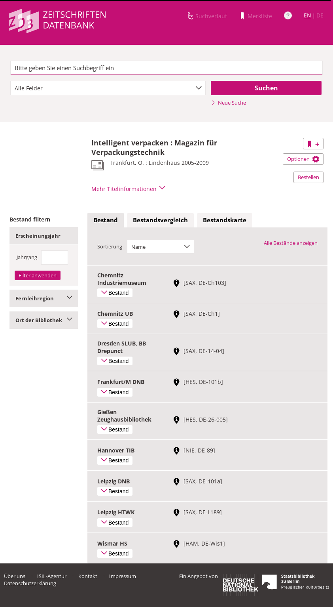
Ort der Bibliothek (43, 320)
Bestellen (308, 177)
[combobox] (107, 88)
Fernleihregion (43, 298)
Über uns (14, 576)
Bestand (105, 220)
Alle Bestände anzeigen (291, 242)
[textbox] (166, 68)
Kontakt (87, 576)
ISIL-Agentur (51, 576)
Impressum (122, 576)
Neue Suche (228, 102)
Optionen (303, 158)
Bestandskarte (224, 220)
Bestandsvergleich (160, 220)
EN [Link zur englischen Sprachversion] (307, 15)
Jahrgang (27, 257)
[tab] (105, 220)
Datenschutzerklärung (30, 583)
